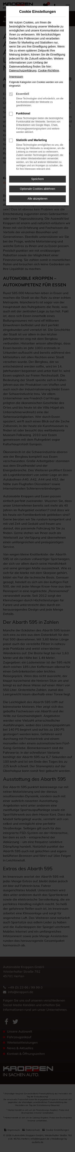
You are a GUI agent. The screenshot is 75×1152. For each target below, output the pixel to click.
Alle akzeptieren (38, 198)
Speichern (37, 179)
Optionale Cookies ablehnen (37, 188)
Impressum (16, 76)
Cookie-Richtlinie (48, 70)
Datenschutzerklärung (22, 70)
